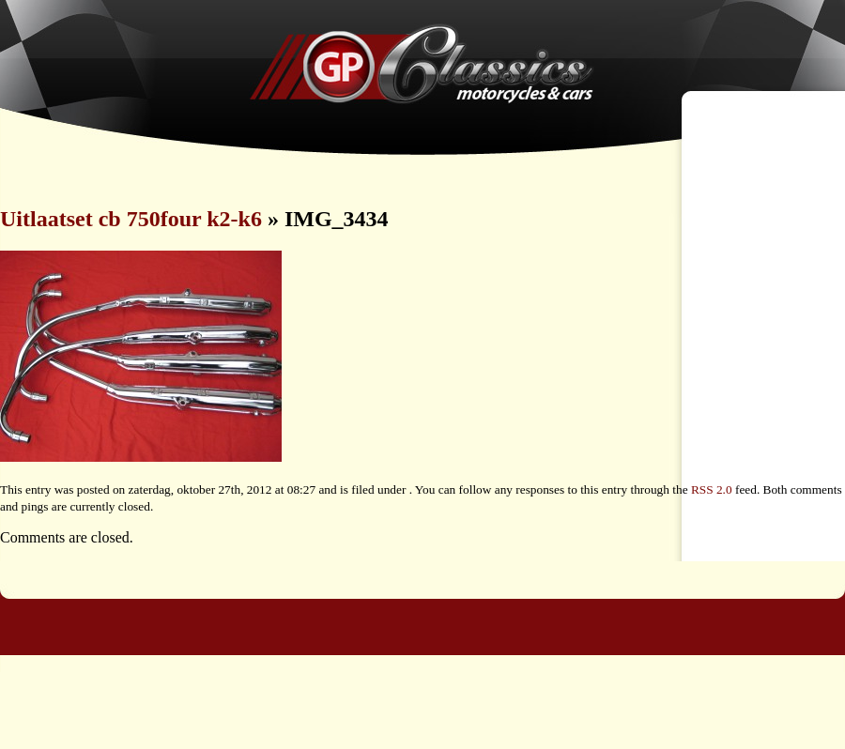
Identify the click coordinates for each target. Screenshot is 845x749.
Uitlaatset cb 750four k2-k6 (131, 218)
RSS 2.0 (711, 489)
